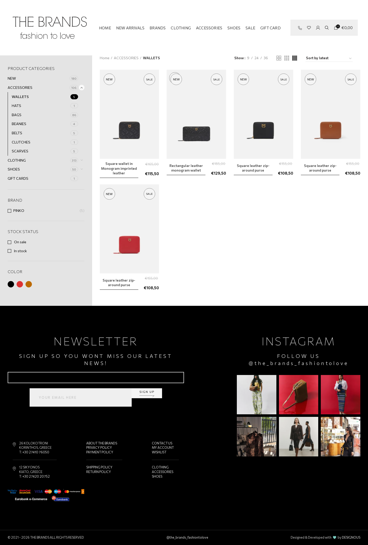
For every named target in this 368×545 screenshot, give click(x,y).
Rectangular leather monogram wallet (186, 167)
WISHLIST (159, 452)
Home (104, 58)
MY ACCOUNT (163, 447)
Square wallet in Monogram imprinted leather (119, 168)
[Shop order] (329, 59)
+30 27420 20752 (36, 476)
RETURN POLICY (98, 472)
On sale (19, 242)
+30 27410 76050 (35, 452)
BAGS (16, 115)
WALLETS (20, 96)
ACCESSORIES (20, 87)
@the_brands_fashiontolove (299, 363)
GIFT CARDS (18, 178)
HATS (16, 105)
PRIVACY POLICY (99, 447)
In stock (20, 251)
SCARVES (20, 151)
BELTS (17, 133)
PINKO (18, 210)
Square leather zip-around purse (253, 167)
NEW (12, 78)
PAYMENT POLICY (99, 452)
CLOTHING (17, 160)
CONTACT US (162, 443)
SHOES (14, 169)
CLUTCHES (21, 142)
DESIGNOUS (351, 537)
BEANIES (19, 124)
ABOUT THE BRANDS (101, 443)
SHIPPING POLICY (99, 467)
